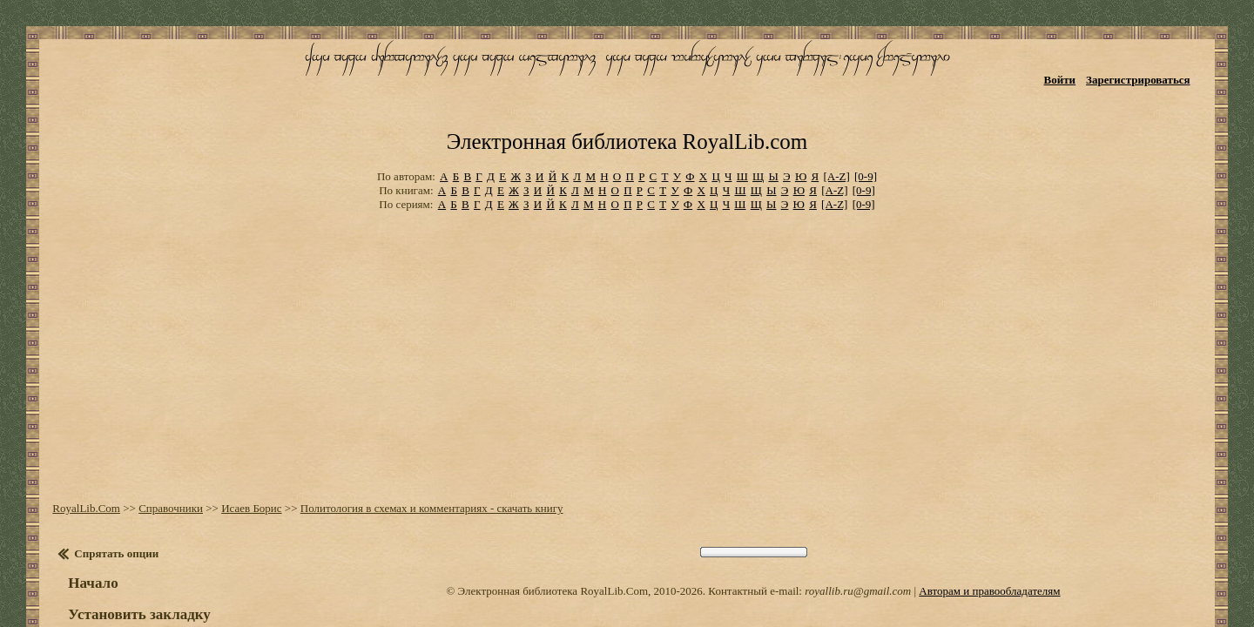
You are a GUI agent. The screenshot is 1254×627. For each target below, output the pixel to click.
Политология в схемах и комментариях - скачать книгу (418, 435)
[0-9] (865, 112)
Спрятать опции (103, 480)
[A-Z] (836, 112)
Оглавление (99, 591)
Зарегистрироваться (1158, 67)
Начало (79, 510)
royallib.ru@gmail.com (858, 517)
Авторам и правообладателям (989, 517)
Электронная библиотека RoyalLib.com (627, 83)
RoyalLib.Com (73, 435)
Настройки (96, 573)
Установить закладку (126, 541)
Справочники (157, 435)
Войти (1080, 67)
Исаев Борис (238, 435)
